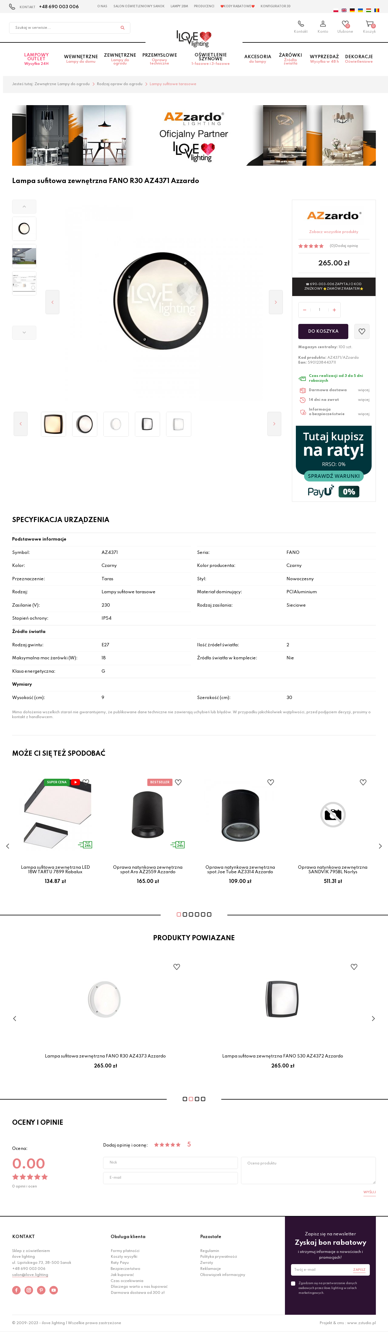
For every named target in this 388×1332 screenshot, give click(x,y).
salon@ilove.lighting (30, 1275)
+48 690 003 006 (59, 7)
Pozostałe (210, 1237)
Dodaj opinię (346, 246)
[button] (24, 207)
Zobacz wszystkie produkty (333, 232)
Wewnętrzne (81, 59)
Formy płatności (125, 1251)
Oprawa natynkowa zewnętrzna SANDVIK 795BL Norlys (332, 869)
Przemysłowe (159, 59)
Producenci (204, 6)
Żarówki (290, 59)
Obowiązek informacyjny (222, 1275)
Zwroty (206, 1263)
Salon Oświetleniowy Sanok (139, 6)
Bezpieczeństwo (125, 1269)
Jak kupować (122, 1275)
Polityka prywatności (218, 1257)
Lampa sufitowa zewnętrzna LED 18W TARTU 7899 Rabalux (55, 869)
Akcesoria (257, 59)
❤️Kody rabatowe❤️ (237, 6)
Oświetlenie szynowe (210, 59)
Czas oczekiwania (127, 1281)
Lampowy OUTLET (36, 59)
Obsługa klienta (128, 1237)
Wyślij (369, 1192)
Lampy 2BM (179, 6)
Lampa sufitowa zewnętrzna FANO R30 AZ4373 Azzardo (282, 1056)
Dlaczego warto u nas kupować (139, 1287)
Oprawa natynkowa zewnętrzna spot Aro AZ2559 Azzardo (147, 869)
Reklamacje (210, 1269)
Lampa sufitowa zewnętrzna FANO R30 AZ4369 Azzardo (105, 1056)
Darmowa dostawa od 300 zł (138, 1293)
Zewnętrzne (120, 59)
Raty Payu (120, 1263)
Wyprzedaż (324, 59)
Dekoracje (359, 59)
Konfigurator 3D (276, 6)
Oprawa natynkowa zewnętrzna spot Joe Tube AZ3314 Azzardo (240, 869)
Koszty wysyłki (124, 1257)
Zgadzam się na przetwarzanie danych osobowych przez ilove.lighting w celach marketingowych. (328, 1288)
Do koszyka (323, 331)
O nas (102, 6)
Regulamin (209, 1251)
